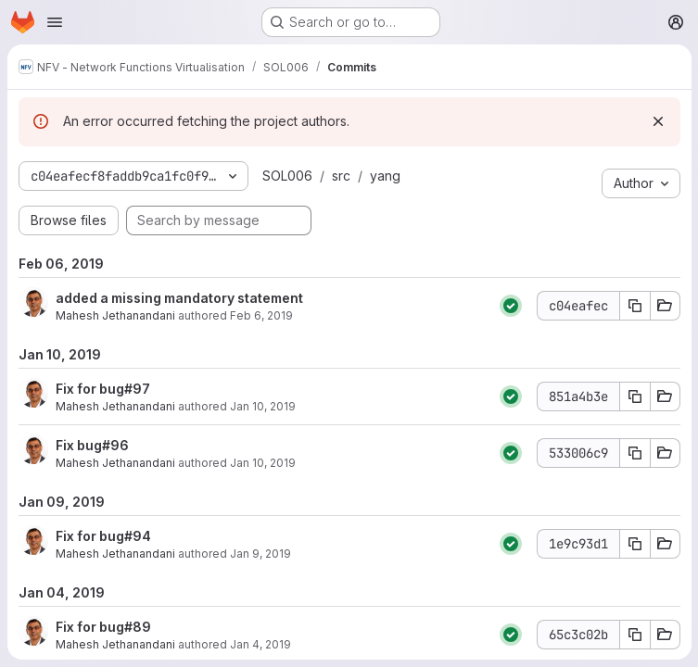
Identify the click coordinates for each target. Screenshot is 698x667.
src (341, 175)
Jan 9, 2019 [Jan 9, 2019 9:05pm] (260, 553)
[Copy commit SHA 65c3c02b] (634, 634)
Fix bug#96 (92, 445)
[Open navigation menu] (55, 22)
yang (385, 175)
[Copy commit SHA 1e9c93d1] (634, 544)
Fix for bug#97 (103, 388)
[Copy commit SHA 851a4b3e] (634, 396)
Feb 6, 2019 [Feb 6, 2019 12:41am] (261, 315)
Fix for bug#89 (103, 627)
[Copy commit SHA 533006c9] (634, 453)
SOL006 (287, 175)
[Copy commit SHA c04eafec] (634, 306)
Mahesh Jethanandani (115, 315)
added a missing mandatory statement (179, 298)
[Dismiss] (657, 121)
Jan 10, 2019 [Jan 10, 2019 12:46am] (263, 463)
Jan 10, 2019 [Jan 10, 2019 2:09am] (263, 406)
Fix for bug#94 (103, 536)
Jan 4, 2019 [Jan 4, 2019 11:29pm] (260, 644)
